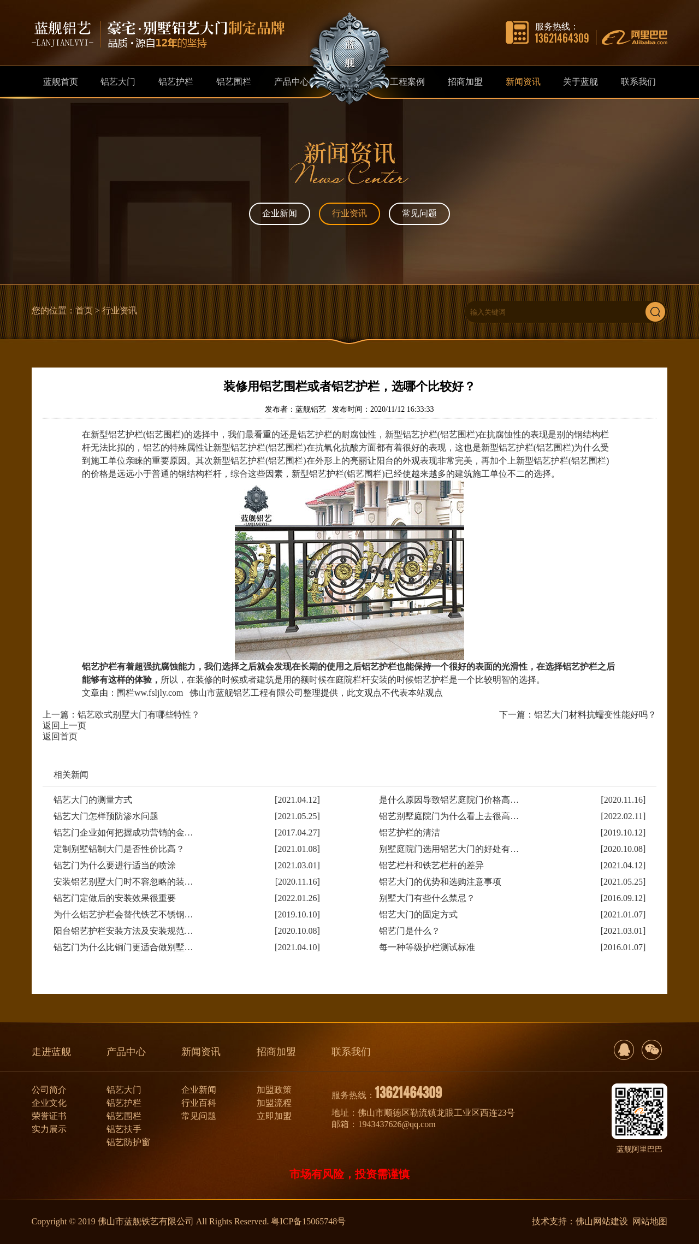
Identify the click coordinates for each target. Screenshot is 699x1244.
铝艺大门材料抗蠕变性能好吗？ (595, 714)
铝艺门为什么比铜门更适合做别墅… (123, 947)
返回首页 (60, 736)
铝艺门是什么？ (409, 930)
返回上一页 (64, 725)
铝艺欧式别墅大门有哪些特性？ (139, 714)
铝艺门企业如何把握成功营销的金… (123, 832)
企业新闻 (279, 213)
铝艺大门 (123, 1089)
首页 (84, 310)
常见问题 (419, 213)
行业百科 (198, 1102)
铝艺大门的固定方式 (418, 914)
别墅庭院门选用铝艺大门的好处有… (449, 849)
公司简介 (49, 1089)
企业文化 (49, 1102)
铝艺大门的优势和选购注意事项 (440, 881)
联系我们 (351, 1051)
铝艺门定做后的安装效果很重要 (115, 898)
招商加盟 (276, 1051)
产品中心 (126, 1051)
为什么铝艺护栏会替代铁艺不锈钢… (123, 914)
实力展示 (49, 1129)
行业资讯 (349, 213)
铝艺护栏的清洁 (409, 832)
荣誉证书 (49, 1116)
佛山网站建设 (602, 1221)
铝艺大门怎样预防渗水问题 (106, 816)
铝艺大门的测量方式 (93, 799)
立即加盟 (274, 1116)
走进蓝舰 (51, 1051)
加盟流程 (274, 1102)
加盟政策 (274, 1089)
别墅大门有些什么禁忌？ (427, 898)
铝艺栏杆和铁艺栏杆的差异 (431, 865)
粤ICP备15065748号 (308, 1221)
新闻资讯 (201, 1051)
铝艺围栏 (123, 1116)
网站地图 (649, 1221)
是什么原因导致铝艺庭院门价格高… (449, 799)
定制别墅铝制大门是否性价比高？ (119, 849)
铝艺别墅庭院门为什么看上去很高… (449, 816)
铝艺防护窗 (128, 1142)
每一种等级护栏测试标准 (427, 947)
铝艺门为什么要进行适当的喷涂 (115, 865)
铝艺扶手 (123, 1129)
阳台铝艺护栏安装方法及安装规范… (123, 930)
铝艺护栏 (123, 1102)
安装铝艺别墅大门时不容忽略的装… (123, 881)
